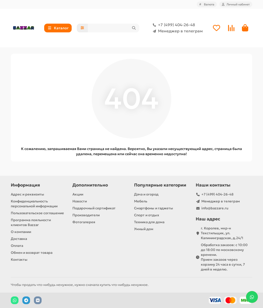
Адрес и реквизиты (27, 194)
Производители (86, 215)
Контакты (19, 259)
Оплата (17, 246)
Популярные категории (160, 185)
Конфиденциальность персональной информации (34, 203)
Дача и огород (146, 194)
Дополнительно (90, 185)
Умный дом (143, 229)
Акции (77, 194)
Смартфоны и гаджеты (153, 208)
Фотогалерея (83, 222)
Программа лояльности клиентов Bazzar (31, 222)
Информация (25, 185)
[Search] (113, 28)
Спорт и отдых (146, 215)
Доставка (19, 239)
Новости (79, 201)
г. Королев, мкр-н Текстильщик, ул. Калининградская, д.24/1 (222, 233)
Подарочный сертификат (94, 208)
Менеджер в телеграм (177, 31)
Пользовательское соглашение (37, 213)
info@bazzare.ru (214, 208)
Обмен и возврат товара (31, 252)
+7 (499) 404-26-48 (173, 25)
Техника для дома (149, 222)
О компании (21, 232)
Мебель (140, 201)
